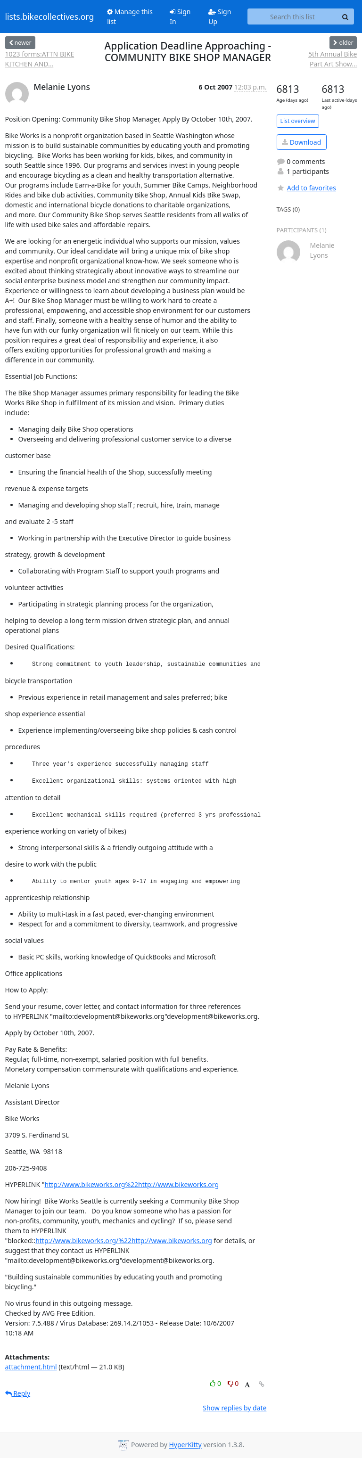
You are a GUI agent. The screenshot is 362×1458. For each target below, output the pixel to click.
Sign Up (219, 16)
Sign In (180, 16)
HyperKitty (185, 1445)
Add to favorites (306, 187)
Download (301, 142)
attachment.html (31, 1366)
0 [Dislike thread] (233, 1383)
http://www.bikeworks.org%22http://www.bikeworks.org (132, 1184)
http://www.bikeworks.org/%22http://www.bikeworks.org (123, 1240)
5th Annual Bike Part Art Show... (332, 58)
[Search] (345, 16)
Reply (18, 1393)
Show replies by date (234, 1407)
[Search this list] (292, 16)
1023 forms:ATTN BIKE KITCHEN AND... (39, 58)
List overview (297, 121)
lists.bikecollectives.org (49, 16)
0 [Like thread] (216, 1383)
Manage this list (130, 16)
